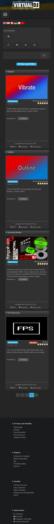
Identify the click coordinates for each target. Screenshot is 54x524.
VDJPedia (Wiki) (20, 464)
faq (15, 461)
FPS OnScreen (14, 313)
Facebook (18, 514)
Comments (24, 146)
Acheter (17, 430)
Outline (11, 152)
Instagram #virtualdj (22, 519)
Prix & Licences (19, 435)
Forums (16, 466)
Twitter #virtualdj (21, 522)
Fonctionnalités (19, 432)
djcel (46, 342)
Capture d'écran (20, 437)
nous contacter (19, 488)
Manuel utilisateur (21, 459)
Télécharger (18, 427)
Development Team (41, 101)
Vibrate (11, 72)
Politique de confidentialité (24, 493)
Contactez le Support (22, 456)
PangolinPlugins (42, 261)
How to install (36, 146)
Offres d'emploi (19, 490)
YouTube (18, 516)
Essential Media (14, 233)
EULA (16, 495)
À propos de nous (20, 485)
